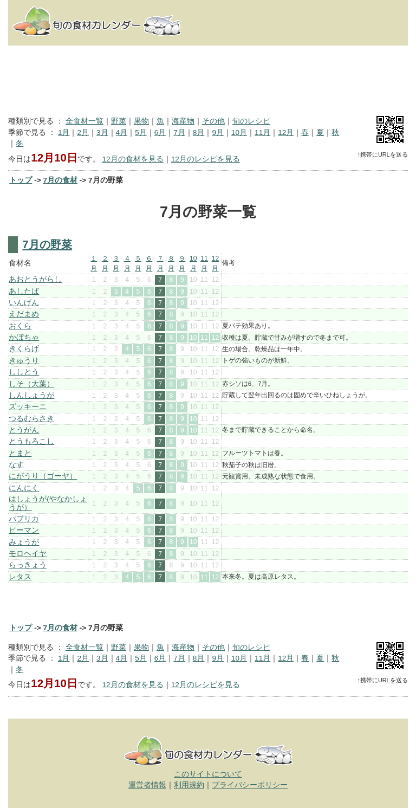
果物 (141, 121)
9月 (218, 132)
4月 (122, 132)
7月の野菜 (47, 244)
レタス (20, 577)
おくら (20, 326)
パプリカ (24, 519)
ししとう (24, 372)
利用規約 (189, 785)
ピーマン (24, 530)
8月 (199, 132)
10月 (239, 132)
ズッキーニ (28, 407)
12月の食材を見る (133, 159)
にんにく (24, 488)
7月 (179, 132)
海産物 (183, 121)
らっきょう (28, 565)
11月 (262, 132)
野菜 (118, 121)
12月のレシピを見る (205, 159)
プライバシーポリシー (250, 785)
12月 (286, 132)
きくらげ (24, 349)
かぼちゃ (24, 337)
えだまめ (24, 314)
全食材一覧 (84, 121)
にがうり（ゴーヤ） (43, 476)
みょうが (24, 542)
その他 (213, 121)
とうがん (24, 430)
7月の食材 (60, 180)
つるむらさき (31, 419)
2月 (83, 132)
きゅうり (24, 361)
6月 (160, 132)
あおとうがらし (35, 279)
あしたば (24, 291)
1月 (64, 132)
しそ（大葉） (31, 384)
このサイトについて (208, 774)
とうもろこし (31, 441)
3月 (102, 132)
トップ (20, 180)
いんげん (24, 303)
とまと (20, 453)
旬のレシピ (251, 121)
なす (16, 465)
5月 (141, 132)
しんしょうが (31, 395)
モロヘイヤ (28, 554)
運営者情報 (147, 785)
